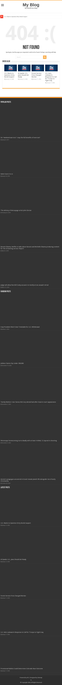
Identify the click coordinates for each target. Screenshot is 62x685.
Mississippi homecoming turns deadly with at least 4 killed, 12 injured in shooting (29, 441)
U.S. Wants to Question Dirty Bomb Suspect (15, 16)
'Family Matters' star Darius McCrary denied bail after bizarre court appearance (28, 402)
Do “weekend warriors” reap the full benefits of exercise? (20, 137)
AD (28, 677)
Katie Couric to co (7, 174)
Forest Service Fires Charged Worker (36, 75)
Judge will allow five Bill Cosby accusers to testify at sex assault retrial (24, 285)
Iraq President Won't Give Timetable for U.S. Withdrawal (20, 327)
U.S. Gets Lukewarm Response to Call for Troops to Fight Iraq (51, 76)
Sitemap (40, 677)
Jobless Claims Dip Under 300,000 (12, 363)
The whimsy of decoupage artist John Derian (16, 210)
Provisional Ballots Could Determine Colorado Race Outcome (22, 669)
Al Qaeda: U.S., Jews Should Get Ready (23, 75)
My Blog (31, 4)
